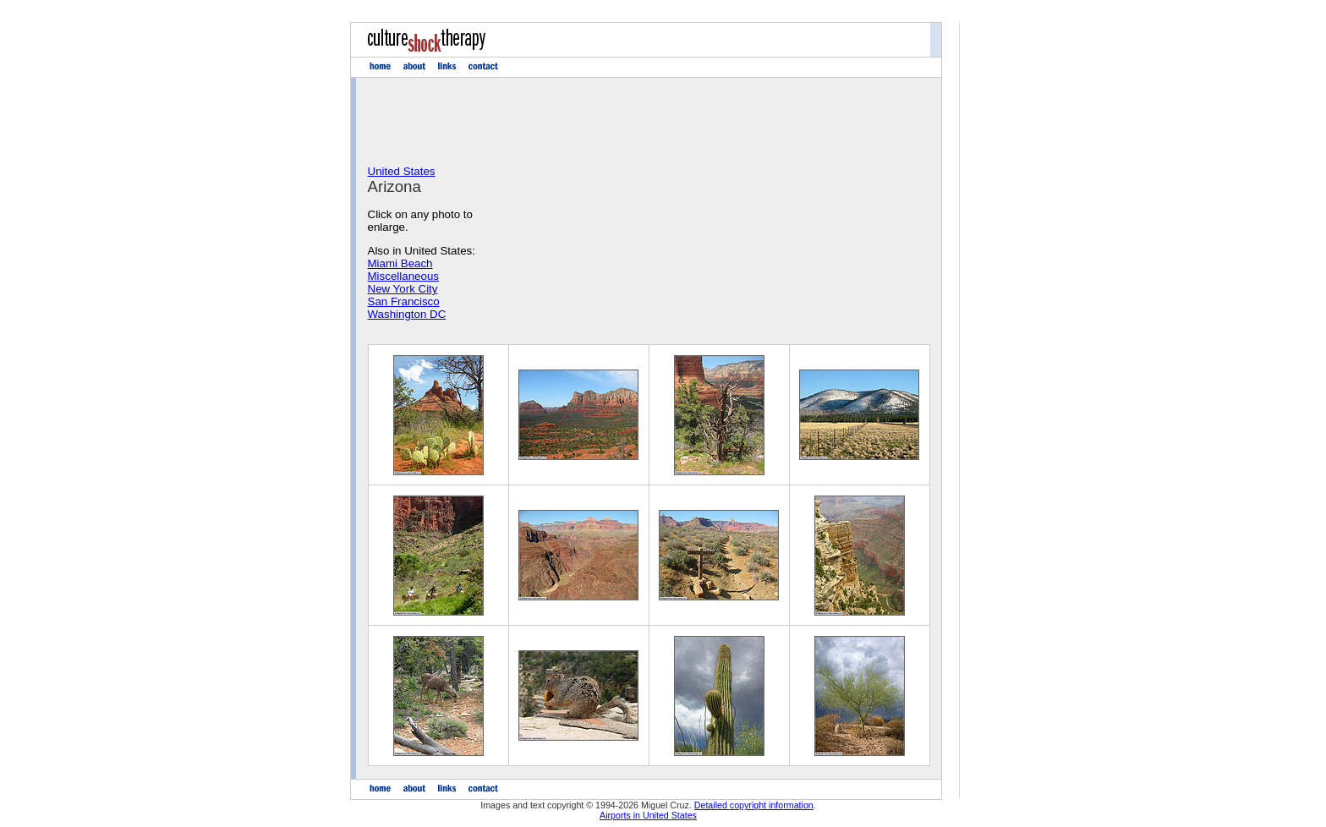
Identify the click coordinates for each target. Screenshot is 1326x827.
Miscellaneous (403, 276)
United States (402, 171)
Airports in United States (648, 815)
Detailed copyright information (754, 805)
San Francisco (404, 301)
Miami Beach (400, 263)
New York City (403, 288)
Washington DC (407, 314)
